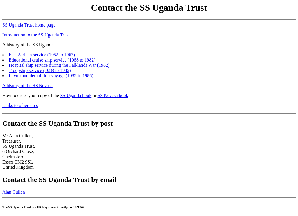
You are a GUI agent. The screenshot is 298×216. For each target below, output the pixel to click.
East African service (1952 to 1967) (42, 54)
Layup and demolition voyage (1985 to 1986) (51, 75)
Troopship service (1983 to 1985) (40, 70)
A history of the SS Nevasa (27, 85)
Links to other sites (20, 105)
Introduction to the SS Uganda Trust (36, 34)
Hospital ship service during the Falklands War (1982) (59, 65)
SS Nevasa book (113, 95)
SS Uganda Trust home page (28, 24)
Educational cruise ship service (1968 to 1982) (52, 59)
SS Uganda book (76, 95)
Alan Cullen (13, 191)
